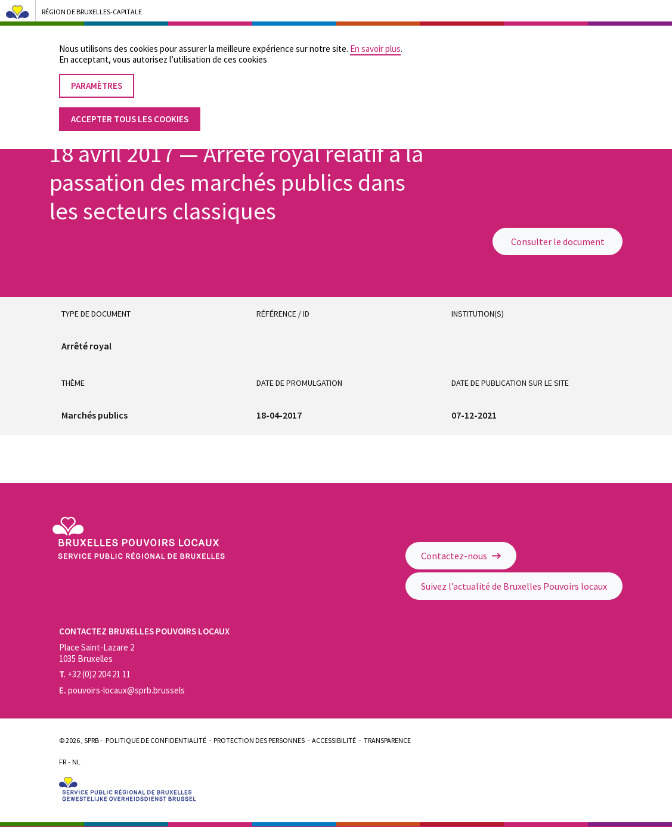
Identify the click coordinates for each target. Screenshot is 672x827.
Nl (76, 761)
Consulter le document (558, 241)
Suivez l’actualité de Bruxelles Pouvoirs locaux (514, 586)
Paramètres (96, 74)
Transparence (387, 740)
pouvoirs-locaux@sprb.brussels (122, 690)
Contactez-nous (461, 556)
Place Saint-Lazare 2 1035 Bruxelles (96, 653)
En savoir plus (375, 38)
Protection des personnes (259, 740)
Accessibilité (334, 740)
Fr (62, 761)
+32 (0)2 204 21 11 (95, 674)
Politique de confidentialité (156, 740)
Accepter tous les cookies (129, 108)
